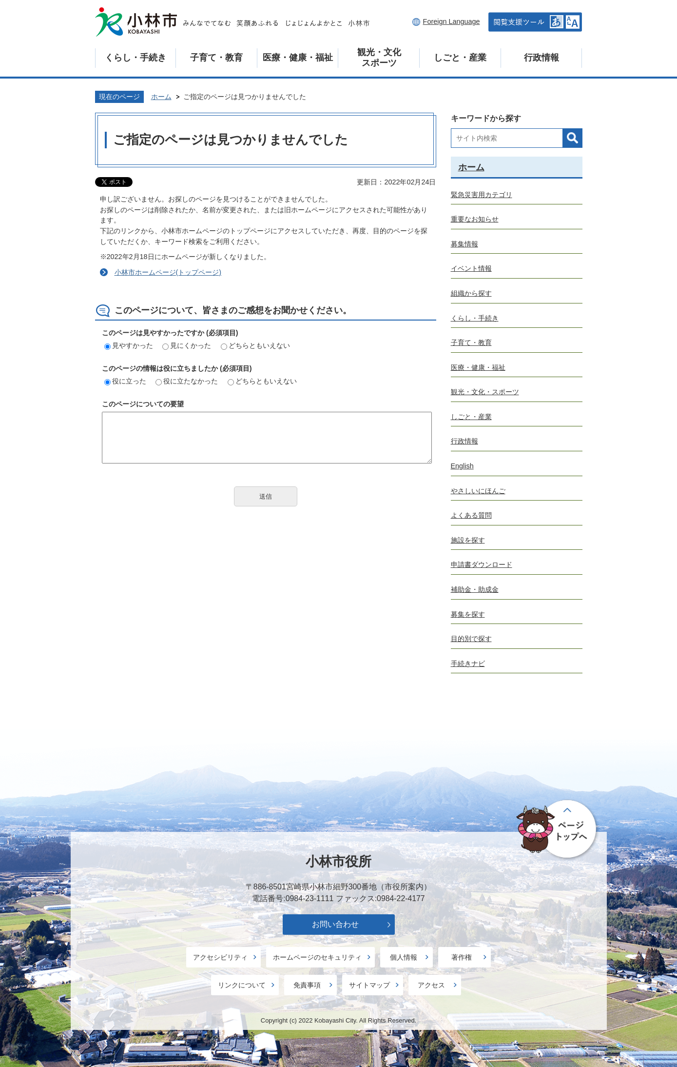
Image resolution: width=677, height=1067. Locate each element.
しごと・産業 (460, 57)
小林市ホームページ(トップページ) (168, 272)
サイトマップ (369, 985)
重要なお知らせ (475, 219)
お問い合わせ (335, 924)
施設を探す (468, 540)
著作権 (461, 957)
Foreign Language (451, 21)
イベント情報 (471, 268)
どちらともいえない (255, 345)
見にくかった (186, 345)
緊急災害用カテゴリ (481, 195)
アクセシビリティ (220, 957)
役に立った (125, 381)
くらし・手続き (135, 57)
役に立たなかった (186, 381)
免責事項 (307, 985)
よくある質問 (471, 515)
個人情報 (403, 957)
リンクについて (242, 985)
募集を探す (468, 614)
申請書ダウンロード (481, 564)
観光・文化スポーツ (379, 57)
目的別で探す (471, 639)
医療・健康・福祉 (298, 57)
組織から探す (471, 293)
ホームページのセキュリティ (317, 957)
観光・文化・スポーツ (485, 392)
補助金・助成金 (475, 589)
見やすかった (128, 345)
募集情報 (464, 244)
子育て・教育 (216, 57)
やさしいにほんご (478, 491)
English (462, 466)
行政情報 (541, 57)
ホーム (161, 97)
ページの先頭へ (558, 829)
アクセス (431, 985)
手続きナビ (468, 663)
